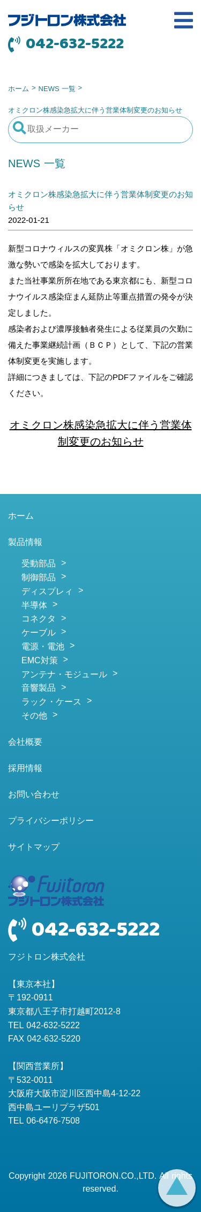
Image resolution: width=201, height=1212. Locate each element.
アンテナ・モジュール (64, 675)
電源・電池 (42, 647)
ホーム (18, 89)
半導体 (34, 606)
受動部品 (38, 564)
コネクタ (38, 619)
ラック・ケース (51, 702)
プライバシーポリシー (51, 821)
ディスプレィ (47, 592)
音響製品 (38, 688)
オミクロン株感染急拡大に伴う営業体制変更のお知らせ (101, 434)
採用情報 (25, 769)
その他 (34, 716)
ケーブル (38, 633)
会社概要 (25, 743)
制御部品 (38, 578)
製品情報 (25, 543)
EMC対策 (39, 661)
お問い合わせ (33, 795)
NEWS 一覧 (57, 89)
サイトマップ (33, 848)
